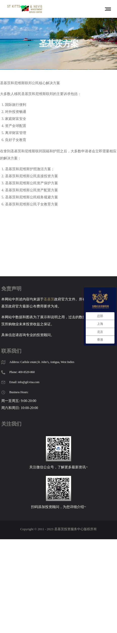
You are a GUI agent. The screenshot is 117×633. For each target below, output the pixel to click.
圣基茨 (49, 291)
